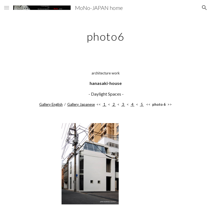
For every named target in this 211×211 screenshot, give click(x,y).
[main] (105, 34)
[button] (6, 7)
